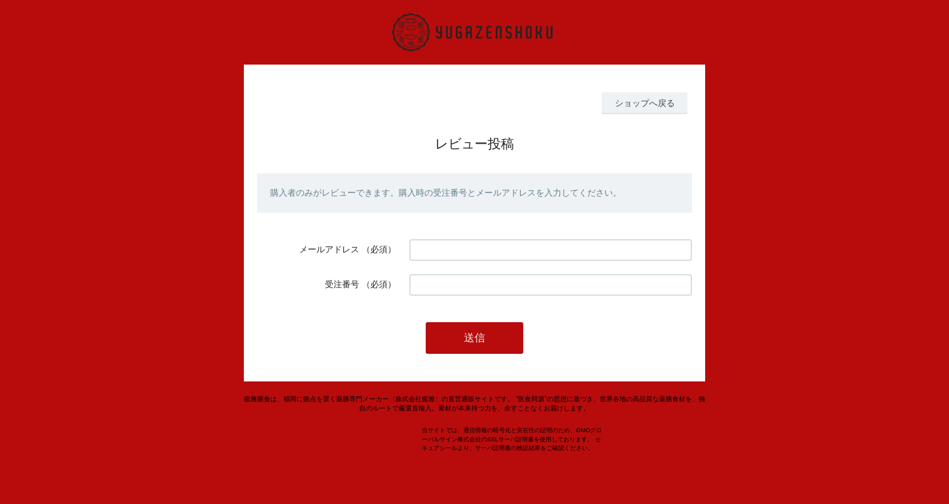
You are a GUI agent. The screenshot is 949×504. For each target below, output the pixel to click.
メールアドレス (329, 249)
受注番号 (342, 284)
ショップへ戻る (645, 103)
